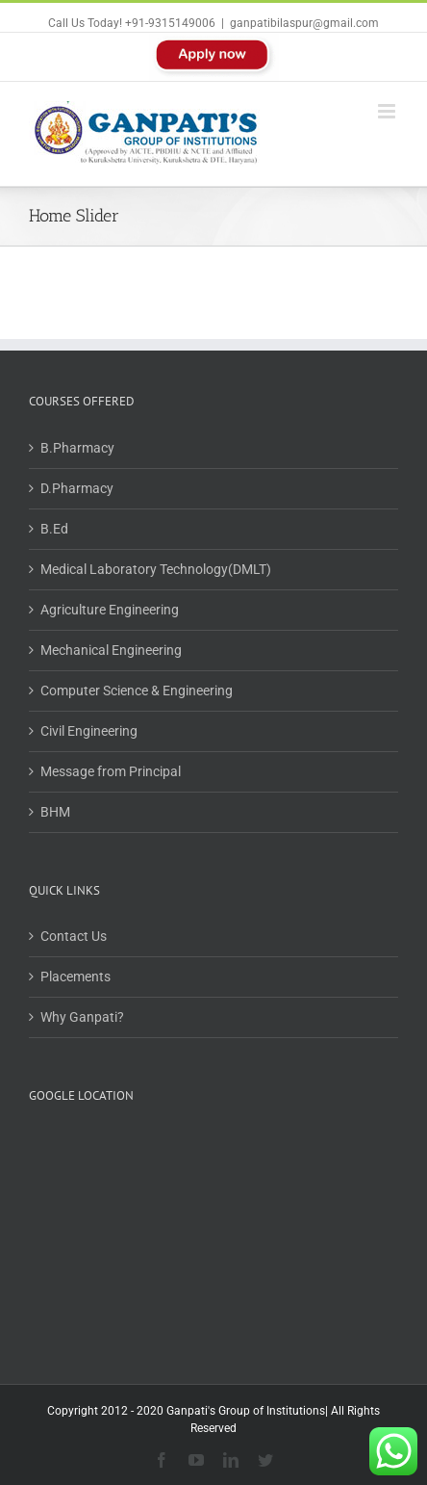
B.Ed (54, 528)
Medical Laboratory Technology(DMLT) (155, 569)
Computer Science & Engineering (136, 690)
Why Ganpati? (82, 1017)
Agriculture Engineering (109, 609)
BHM (55, 812)
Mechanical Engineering (111, 650)
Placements (75, 976)
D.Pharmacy (76, 488)
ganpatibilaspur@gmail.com (304, 23)
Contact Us (73, 936)
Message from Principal (110, 771)
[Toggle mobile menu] (388, 111)
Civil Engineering (89, 731)
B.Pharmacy (77, 448)
